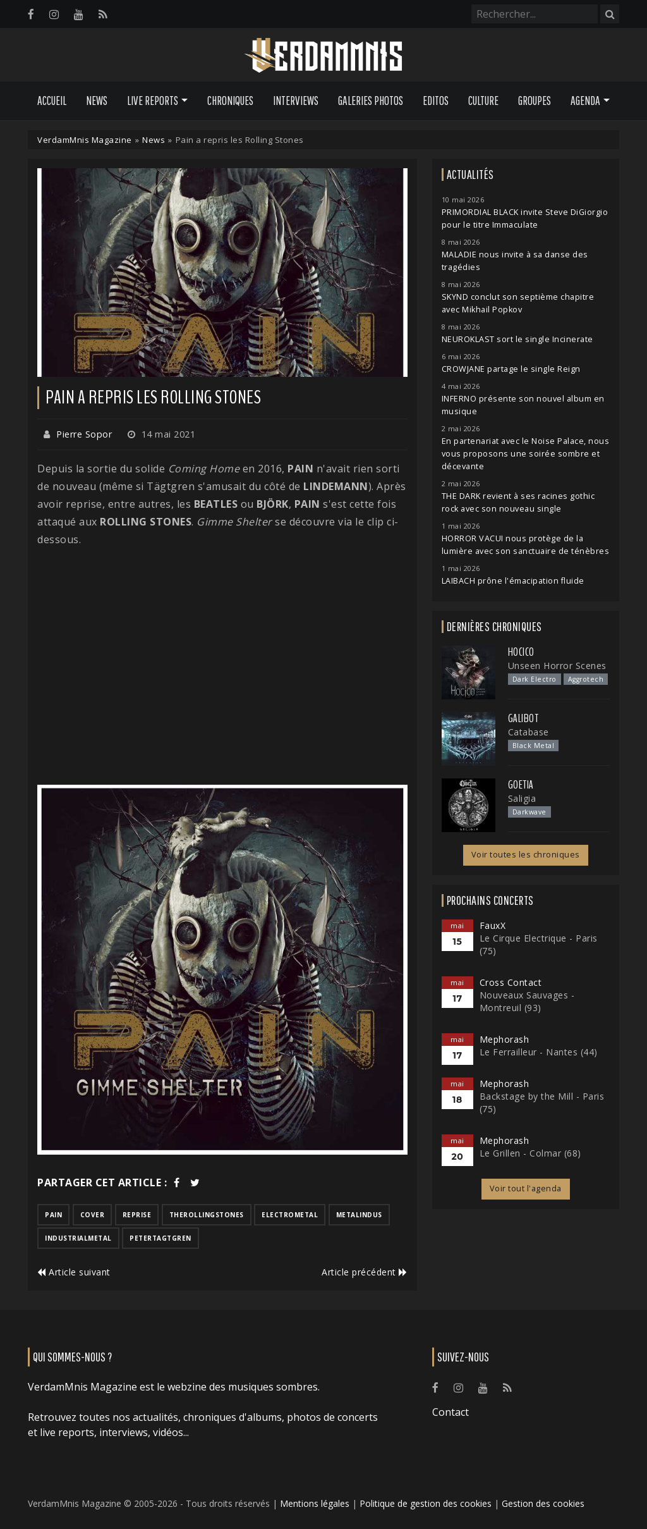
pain (53, 1214)
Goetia (521, 784)
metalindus (359, 1214)
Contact (450, 1412)
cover (92, 1214)
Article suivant (74, 1272)
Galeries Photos (370, 100)
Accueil (51, 100)
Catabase (528, 732)
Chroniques (230, 100)
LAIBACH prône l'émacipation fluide (513, 580)
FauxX (493, 925)
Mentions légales (314, 1503)
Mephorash (504, 1039)
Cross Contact (511, 982)
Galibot (523, 718)
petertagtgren (160, 1238)
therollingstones (206, 1214)
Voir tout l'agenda (526, 1188)
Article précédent (365, 1272)
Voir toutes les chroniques (525, 854)
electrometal (290, 1214)
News (96, 100)
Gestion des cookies (543, 1503)
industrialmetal (78, 1238)
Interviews (295, 100)
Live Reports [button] (152, 100)
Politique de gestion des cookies (426, 1503)
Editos (436, 100)
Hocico (521, 652)
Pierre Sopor (84, 434)
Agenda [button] (585, 100)
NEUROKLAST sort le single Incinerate (517, 339)
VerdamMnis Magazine (84, 139)
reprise (137, 1214)
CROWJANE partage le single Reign (511, 369)
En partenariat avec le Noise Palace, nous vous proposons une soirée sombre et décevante (526, 454)
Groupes (534, 100)
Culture (483, 100)
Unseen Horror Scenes (557, 666)
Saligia (522, 798)
